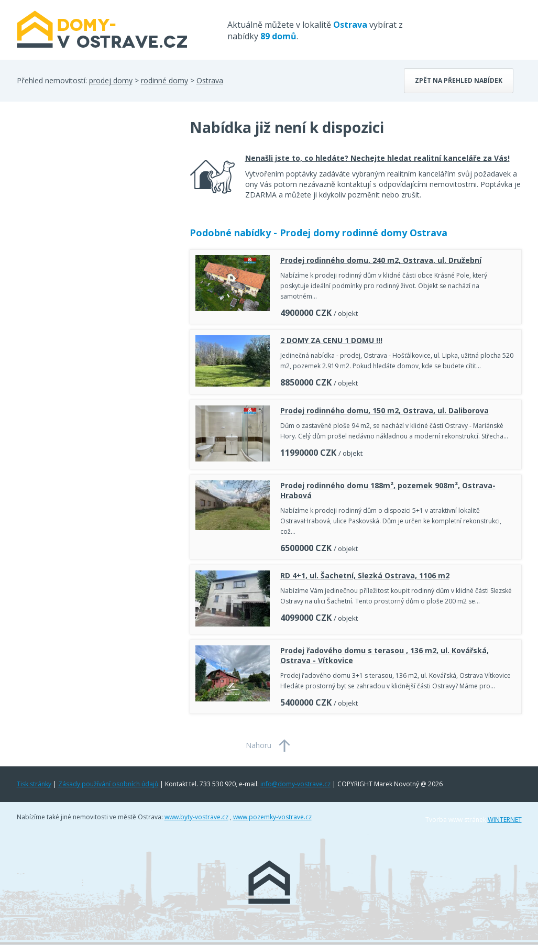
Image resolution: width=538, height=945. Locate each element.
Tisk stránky (34, 783)
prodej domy (111, 80)
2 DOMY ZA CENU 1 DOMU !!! (331, 340)
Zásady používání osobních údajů (108, 783)
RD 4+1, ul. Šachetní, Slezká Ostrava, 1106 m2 (364, 575)
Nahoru (258, 745)
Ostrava (209, 80)
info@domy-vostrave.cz (295, 783)
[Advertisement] (95, 201)
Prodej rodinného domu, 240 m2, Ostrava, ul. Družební (380, 260)
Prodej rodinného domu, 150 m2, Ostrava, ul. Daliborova (384, 410)
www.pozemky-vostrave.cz (272, 816)
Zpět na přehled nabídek (458, 80)
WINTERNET (505, 819)
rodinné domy (164, 80)
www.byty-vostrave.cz (196, 816)
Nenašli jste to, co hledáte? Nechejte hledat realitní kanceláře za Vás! (377, 158)
